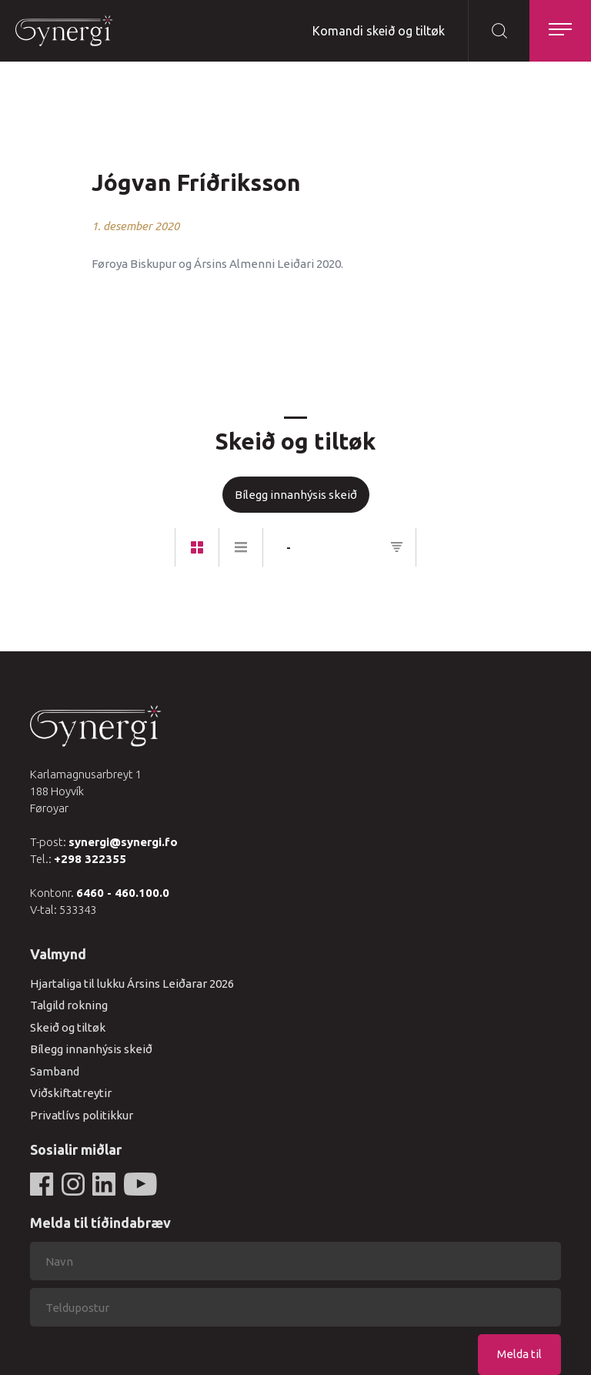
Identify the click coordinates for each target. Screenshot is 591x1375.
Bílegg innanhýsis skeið (296, 494)
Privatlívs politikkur (81, 1115)
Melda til (519, 1353)
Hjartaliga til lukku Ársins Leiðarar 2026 (132, 983)
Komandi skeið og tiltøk (378, 31)
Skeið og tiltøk (67, 1027)
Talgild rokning (69, 1005)
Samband (54, 1071)
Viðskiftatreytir (71, 1092)
